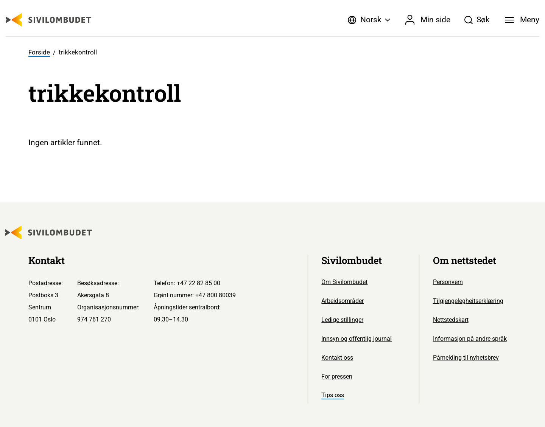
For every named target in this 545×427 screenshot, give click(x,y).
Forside (39, 52)
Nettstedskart (451, 319)
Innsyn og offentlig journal (356, 338)
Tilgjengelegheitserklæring (468, 300)
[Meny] (522, 20)
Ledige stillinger (342, 319)
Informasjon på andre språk (470, 338)
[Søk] (477, 20)
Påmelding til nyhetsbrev (466, 357)
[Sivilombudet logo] (48, 19)
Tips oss (332, 395)
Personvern (448, 282)
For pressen (336, 376)
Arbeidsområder (342, 300)
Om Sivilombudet (344, 282)
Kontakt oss (337, 357)
